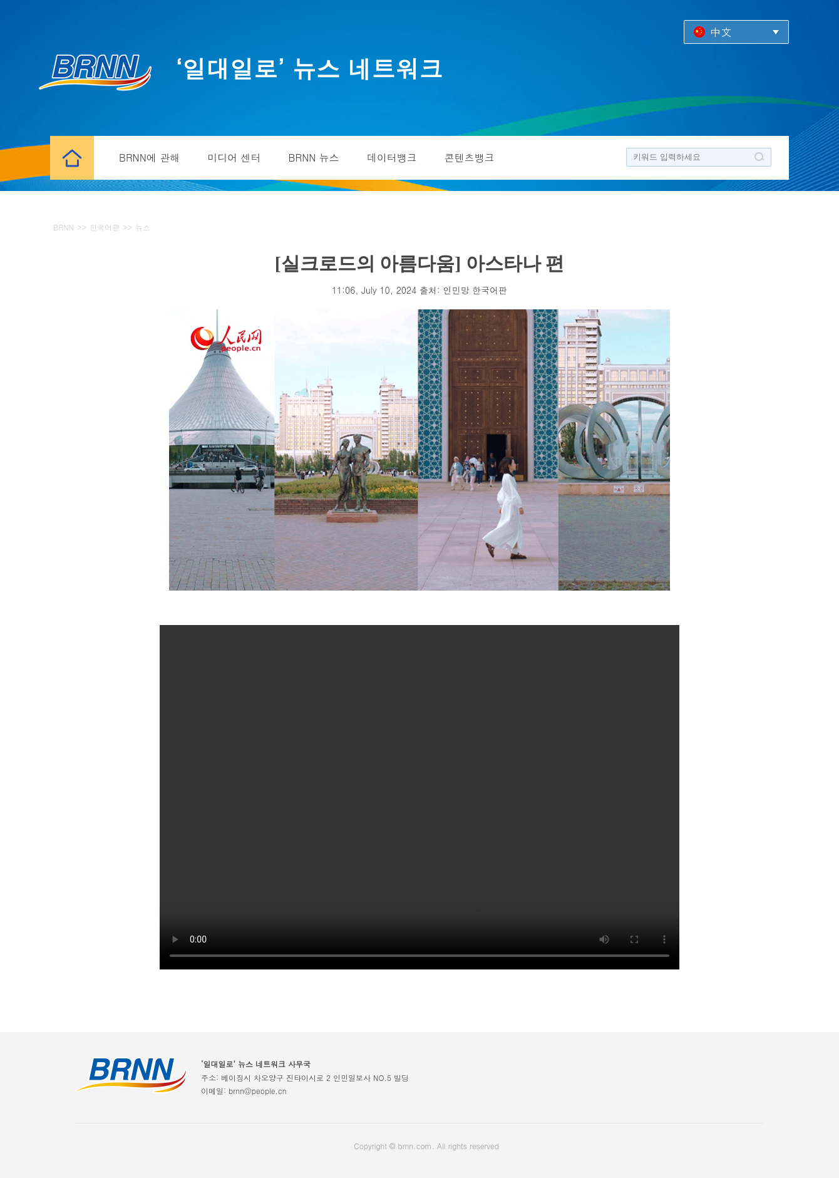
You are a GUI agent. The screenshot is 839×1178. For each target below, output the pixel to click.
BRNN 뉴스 (314, 157)
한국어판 (105, 227)
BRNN (63, 227)
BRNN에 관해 (149, 157)
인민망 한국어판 (475, 290)
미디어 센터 (233, 157)
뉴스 (142, 227)
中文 (720, 31)
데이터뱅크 (392, 157)
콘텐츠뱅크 (470, 157)
